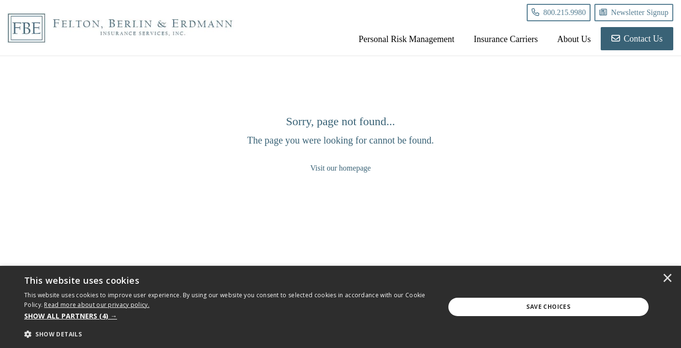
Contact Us (637, 39)
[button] (228, 316)
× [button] (667, 279)
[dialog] (340, 307)
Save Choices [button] (548, 307)
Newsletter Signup (633, 12)
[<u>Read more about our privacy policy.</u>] (96, 305)
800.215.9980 (559, 12)
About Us (574, 39)
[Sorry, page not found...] (340, 144)
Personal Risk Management (407, 39)
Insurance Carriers (506, 39)
